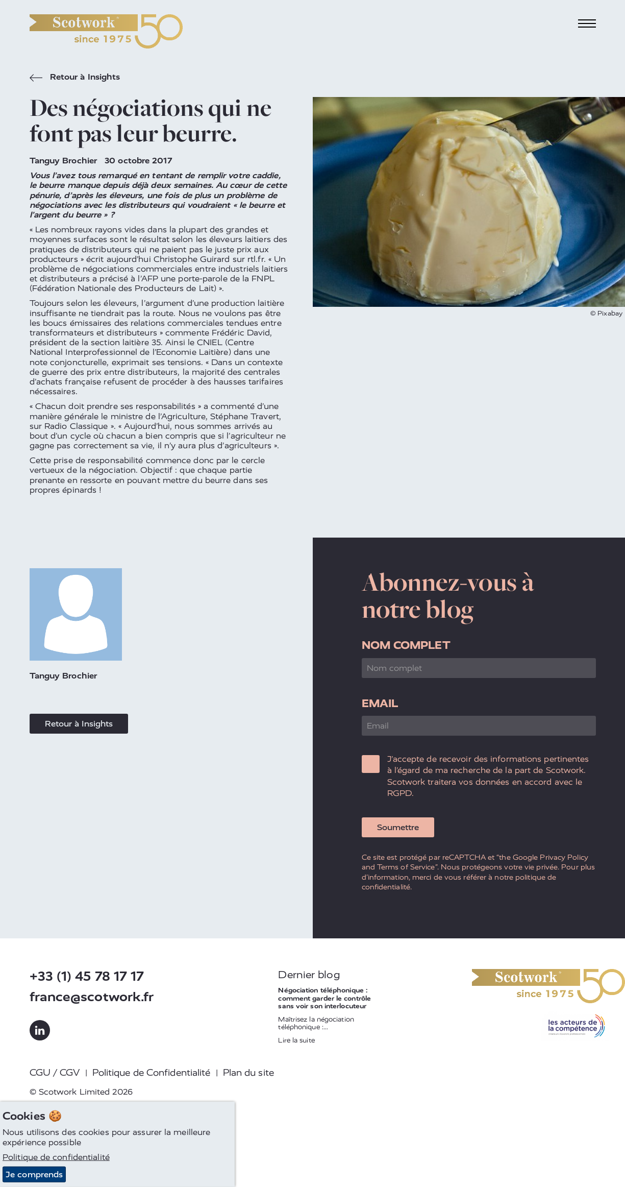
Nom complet (406, 645)
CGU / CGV (55, 1073)
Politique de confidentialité (56, 1157)
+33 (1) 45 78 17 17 (87, 976)
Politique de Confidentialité (151, 1073)
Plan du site (248, 1073)
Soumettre (398, 827)
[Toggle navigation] (586, 23)
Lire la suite (296, 1040)
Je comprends (34, 1174)
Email (380, 703)
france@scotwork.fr (92, 996)
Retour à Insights (75, 78)
